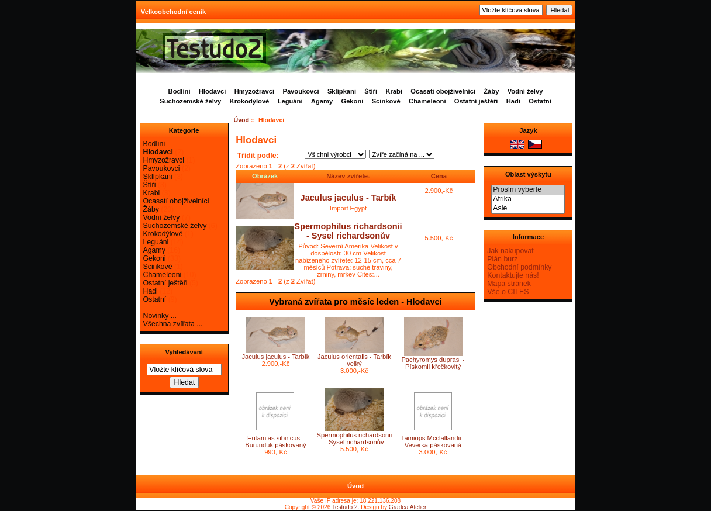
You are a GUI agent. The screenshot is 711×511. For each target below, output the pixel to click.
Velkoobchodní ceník (173, 11)
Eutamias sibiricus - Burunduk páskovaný (275, 441)
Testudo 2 (345, 507)
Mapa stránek (509, 283)
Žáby (491, 91)
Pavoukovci (300, 91)
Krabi (393, 91)
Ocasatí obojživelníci (442, 91)
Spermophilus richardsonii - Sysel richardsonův (348, 231)
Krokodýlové (250, 101)
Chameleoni (427, 101)
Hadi (513, 101)
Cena (439, 175)
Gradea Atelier (407, 507)
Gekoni (352, 101)
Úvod (242, 119)
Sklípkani (341, 91)
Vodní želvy (525, 91)
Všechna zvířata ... (173, 324)
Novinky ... (160, 316)
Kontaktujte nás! (513, 275)
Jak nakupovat (510, 251)
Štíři (370, 91)
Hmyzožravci (254, 91)
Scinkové (386, 101)
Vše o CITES (508, 292)
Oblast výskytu (528, 174)
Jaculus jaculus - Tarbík (348, 197)
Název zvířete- (348, 175)
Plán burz (502, 259)
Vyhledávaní (183, 351)
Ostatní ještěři (476, 101)
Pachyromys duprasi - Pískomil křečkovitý (432, 363)
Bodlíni (179, 91)
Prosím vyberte (528, 190)
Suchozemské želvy (190, 101)
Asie (528, 208)
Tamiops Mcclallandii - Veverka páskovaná (433, 441)
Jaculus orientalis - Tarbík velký (354, 360)
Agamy (322, 101)
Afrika (528, 199)
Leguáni (290, 101)
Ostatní (540, 101)
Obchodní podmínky (519, 267)
